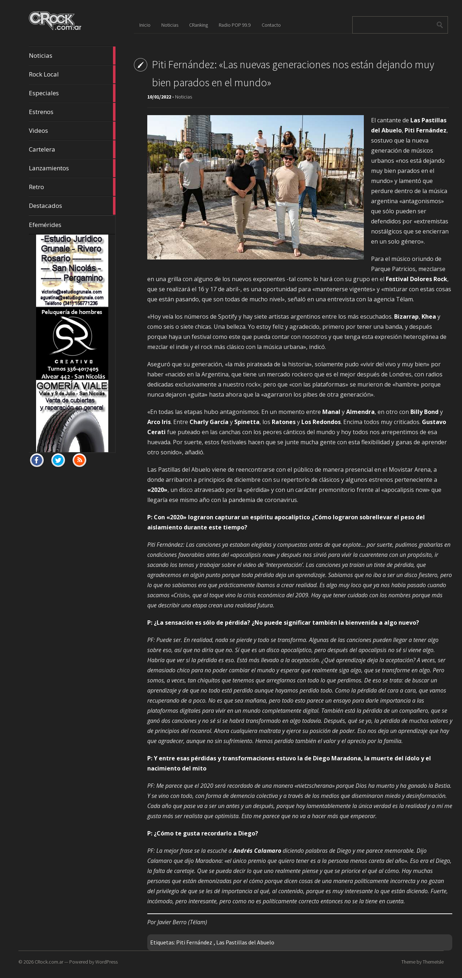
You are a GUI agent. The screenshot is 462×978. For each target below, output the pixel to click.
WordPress (106, 962)
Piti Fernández (194, 942)
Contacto (271, 25)
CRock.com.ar (49, 962)
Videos (72, 131)
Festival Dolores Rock (416, 279)
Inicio (145, 25)
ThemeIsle (433, 962)
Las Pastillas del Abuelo (245, 942)
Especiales (72, 93)
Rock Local (72, 74)
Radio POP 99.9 (235, 25)
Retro (72, 187)
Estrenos (72, 112)
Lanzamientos (72, 168)
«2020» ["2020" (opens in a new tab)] (157, 490)
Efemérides (45, 225)
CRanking (198, 25)
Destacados (72, 206)
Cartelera (72, 149)
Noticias (72, 56)
